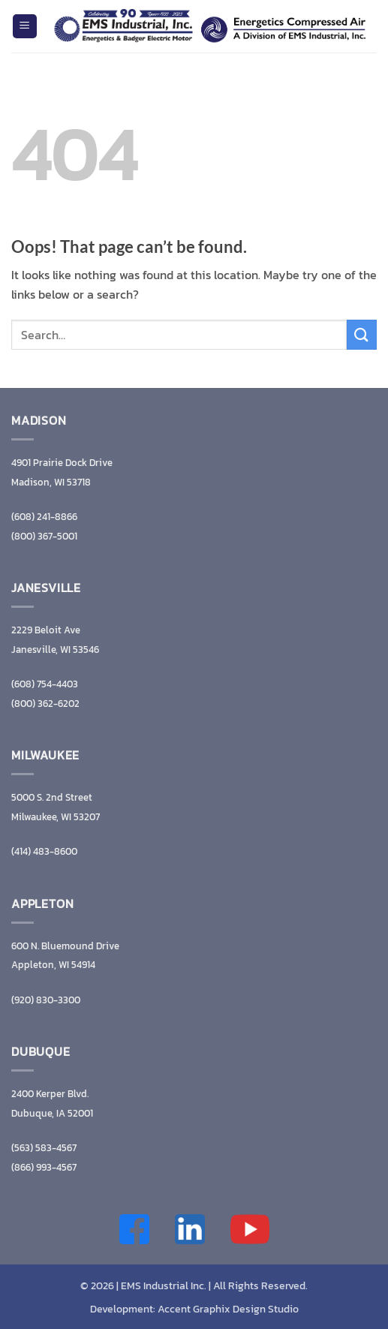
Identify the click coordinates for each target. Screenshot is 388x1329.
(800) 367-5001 (44, 536)
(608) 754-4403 (44, 684)
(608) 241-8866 (44, 517)
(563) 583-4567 (44, 1148)
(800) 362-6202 (45, 703)
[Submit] (362, 334)
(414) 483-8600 (44, 851)
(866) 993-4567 (44, 1167)
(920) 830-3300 (45, 1000)
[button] (25, 26)
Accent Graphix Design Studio (228, 1308)
